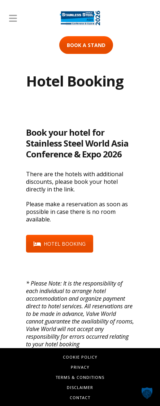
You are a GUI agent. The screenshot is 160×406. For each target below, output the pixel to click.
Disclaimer (80, 387)
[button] (147, 393)
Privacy (80, 367)
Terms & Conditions (80, 377)
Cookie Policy (80, 357)
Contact (80, 397)
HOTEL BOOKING (60, 243)
